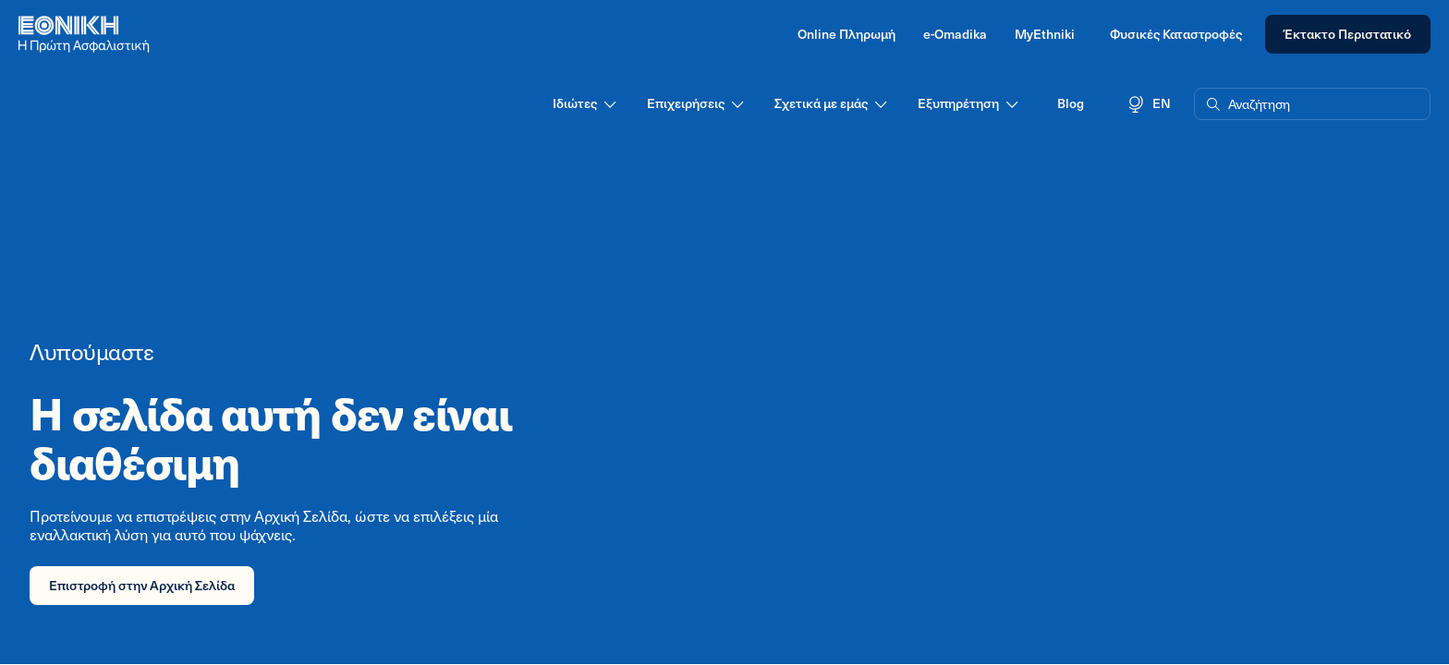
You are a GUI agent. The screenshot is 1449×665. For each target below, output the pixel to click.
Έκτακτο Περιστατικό (1348, 33)
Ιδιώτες (586, 104)
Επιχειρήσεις (697, 104)
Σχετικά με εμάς (832, 104)
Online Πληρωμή (846, 33)
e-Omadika (955, 33)
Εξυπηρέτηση (969, 104)
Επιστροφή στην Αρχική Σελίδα (142, 585)
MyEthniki (1045, 33)
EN (1148, 104)
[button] (1312, 104)
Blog (1070, 103)
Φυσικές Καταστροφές (1176, 33)
